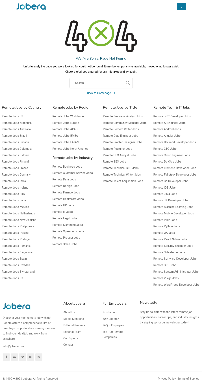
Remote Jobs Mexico (15, 207)
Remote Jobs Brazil (14, 135)
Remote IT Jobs (62, 212)
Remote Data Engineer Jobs (120, 135)
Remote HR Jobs (63, 205)
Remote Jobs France (15, 168)
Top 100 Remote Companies (113, 334)
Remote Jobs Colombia (17, 148)
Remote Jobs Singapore (17, 252)
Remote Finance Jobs (66, 192)
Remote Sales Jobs (64, 244)
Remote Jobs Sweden (16, 265)
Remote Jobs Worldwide (68, 116)
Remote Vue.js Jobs (166, 278)
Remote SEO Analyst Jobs (119, 155)
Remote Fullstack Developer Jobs (174, 174)
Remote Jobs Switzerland (18, 271)
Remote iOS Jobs (164, 187)
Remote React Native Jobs (170, 239)
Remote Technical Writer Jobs (122, 174)
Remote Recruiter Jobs (117, 148)
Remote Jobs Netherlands (18, 213)
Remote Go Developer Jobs (170, 181)
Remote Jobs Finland (15, 161)
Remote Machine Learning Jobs (173, 207)
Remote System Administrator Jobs (176, 271)
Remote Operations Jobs (68, 231)
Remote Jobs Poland (15, 232)
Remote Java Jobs (165, 194)
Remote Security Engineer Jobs (173, 246)
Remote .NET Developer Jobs (172, 116)
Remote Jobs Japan (14, 200)
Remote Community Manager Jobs (125, 123)
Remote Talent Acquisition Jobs (123, 181)
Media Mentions (73, 319)
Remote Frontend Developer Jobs (174, 168)
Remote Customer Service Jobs (72, 173)
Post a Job (109, 312)
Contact (68, 344)
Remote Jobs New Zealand (19, 220)
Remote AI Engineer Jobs (169, 123)
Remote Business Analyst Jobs (123, 116)
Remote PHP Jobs (165, 220)
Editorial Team (72, 332)
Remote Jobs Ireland (15, 187)
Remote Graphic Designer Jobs (122, 142)
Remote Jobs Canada (15, 142)
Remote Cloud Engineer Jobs (171, 155)
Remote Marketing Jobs (67, 225)
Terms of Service (188, 378)
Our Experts (70, 338)
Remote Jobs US (12, 116)
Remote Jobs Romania (16, 246)
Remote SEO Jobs (114, 161)
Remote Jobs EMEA (65, 135)
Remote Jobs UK (12, 278)
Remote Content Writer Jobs (121, 129)
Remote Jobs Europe (65, 123)
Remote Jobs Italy (13, 194)
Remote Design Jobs (65, 186)
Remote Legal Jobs (64, 218)
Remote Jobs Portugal (16, 239)
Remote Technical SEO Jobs (121, 168)
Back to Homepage (101, 93)
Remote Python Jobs (166, 226)
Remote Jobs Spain (14, 258)
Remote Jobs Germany (16, 174)
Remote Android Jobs (167, 129)
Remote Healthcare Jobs (68, 199)
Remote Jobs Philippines (18, 226)
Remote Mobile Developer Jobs (173, 213)
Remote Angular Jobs (167, 135)
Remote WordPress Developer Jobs (176, 284)
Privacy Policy (167, 378)
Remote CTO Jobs (165, 148)
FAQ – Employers (114, 325)
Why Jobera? (111, 319)
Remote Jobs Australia (16, 129)
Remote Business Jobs (67, 166)
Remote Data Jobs (64, 179)
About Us (69, 312)
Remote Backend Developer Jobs (174, 142)
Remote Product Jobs (66, 237)
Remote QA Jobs (164, 232)
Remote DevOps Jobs (167, 161)
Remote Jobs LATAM (65, 142)
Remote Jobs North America (70, 148)
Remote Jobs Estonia (15, 155)
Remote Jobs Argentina (17, 123)
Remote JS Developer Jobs (170, 200)
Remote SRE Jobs (164, 265)
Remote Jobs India (14, 181)
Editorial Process (74, 325)
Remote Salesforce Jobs (169, 252)
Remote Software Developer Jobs (175, 258)
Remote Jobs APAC (64, 129)
